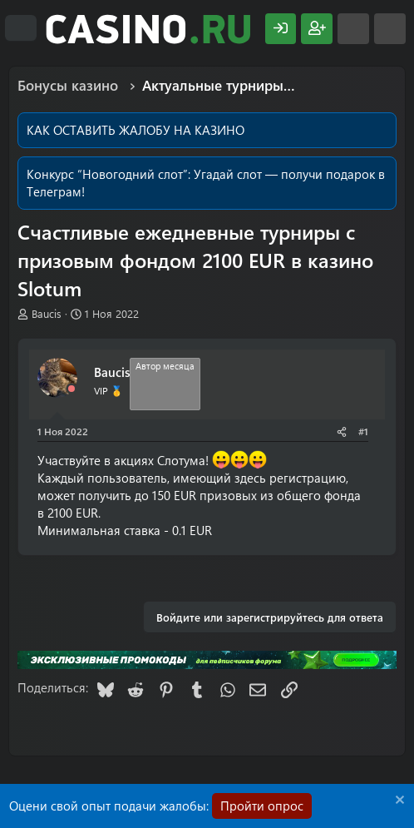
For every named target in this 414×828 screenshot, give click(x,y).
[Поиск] (390, 28)
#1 (363, 431)
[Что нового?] (353, 28)
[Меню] (21, 28)
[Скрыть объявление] (398, 802)
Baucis (47, 313)
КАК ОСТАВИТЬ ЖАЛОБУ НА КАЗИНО (135, 129)
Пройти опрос (261, 805)
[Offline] (71, 389)
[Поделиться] (341, 431)
